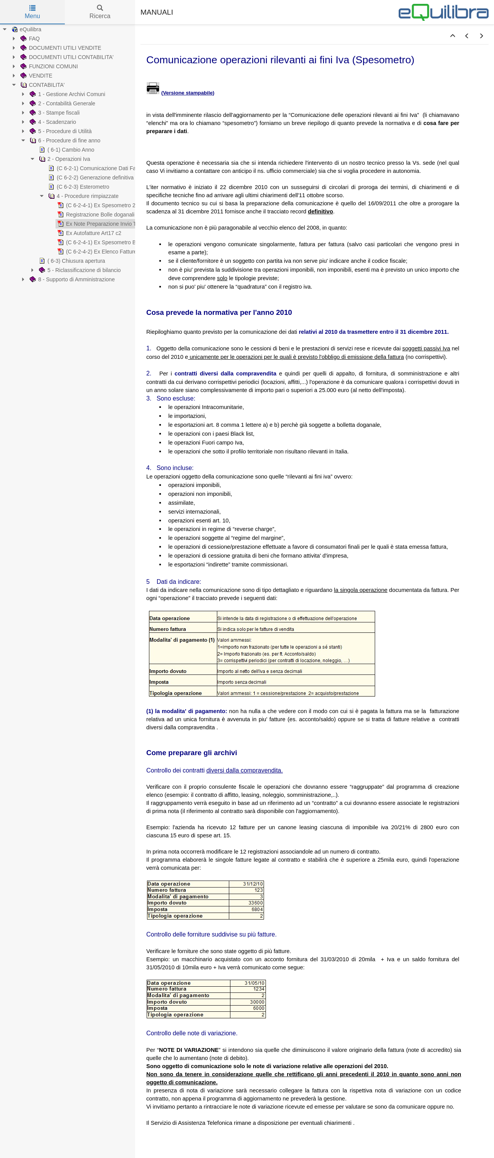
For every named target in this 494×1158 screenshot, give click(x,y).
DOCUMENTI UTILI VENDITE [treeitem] (60, 47)
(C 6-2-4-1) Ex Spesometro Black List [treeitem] (106, 242)
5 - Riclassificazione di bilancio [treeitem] (79, 270)
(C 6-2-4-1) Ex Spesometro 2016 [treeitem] (100, 205)
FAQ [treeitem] (29, 38)
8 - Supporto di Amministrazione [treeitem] (71, 279)
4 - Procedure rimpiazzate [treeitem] (82, 196)
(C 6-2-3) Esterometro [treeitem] (78, 186)
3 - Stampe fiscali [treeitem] (54, 112)
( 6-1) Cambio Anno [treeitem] (65, 149)
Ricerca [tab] (100, 12)
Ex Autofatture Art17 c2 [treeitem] (88, 233)
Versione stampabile (188, 93)
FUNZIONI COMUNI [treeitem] (48, 66)
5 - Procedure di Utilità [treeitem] (60, 131)
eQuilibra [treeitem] (25, 29)
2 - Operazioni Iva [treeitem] (63, 159)
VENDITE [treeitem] (35, 75)
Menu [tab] (32, 12)
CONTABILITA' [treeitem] (41, 85)
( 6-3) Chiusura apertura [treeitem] (71, 260)
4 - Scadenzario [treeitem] (52, 122)
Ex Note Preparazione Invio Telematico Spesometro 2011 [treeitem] (129, 223)
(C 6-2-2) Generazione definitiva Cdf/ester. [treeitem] (102, 177)
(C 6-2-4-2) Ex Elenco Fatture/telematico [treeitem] (109, 251)
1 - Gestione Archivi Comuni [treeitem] (66, 94)
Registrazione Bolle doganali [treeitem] (95, 214)
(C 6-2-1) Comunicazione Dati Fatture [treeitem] (97, 168)
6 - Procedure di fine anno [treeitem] (64, 140)
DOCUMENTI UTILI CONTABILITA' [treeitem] (66, 57)
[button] (452, 36)
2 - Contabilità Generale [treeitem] (61, 103)
